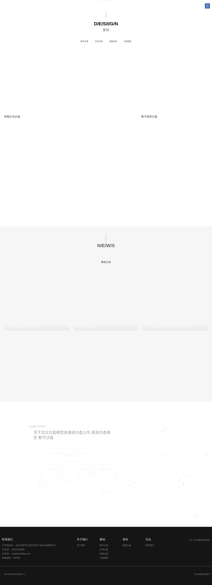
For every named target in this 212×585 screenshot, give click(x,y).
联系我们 (149, 545)
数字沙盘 (84, 41)
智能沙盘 (113, 41)
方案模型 (127, 41)
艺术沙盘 (99, 41)
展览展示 (206, 574)
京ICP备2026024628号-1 (14, 574)
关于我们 (81, 545)
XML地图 (198, 574)
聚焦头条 (106, 262)
